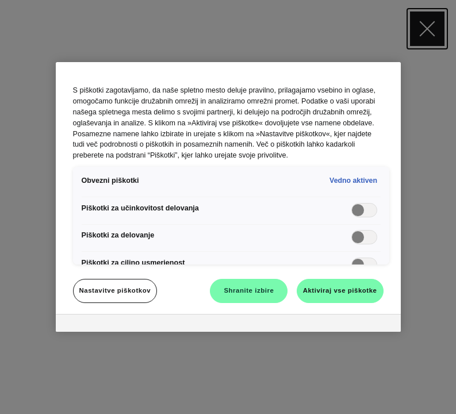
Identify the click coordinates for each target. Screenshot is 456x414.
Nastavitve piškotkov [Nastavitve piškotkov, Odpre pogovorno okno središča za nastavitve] (115, 290)
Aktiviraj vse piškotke (340, 290)
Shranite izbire (249, 290)
